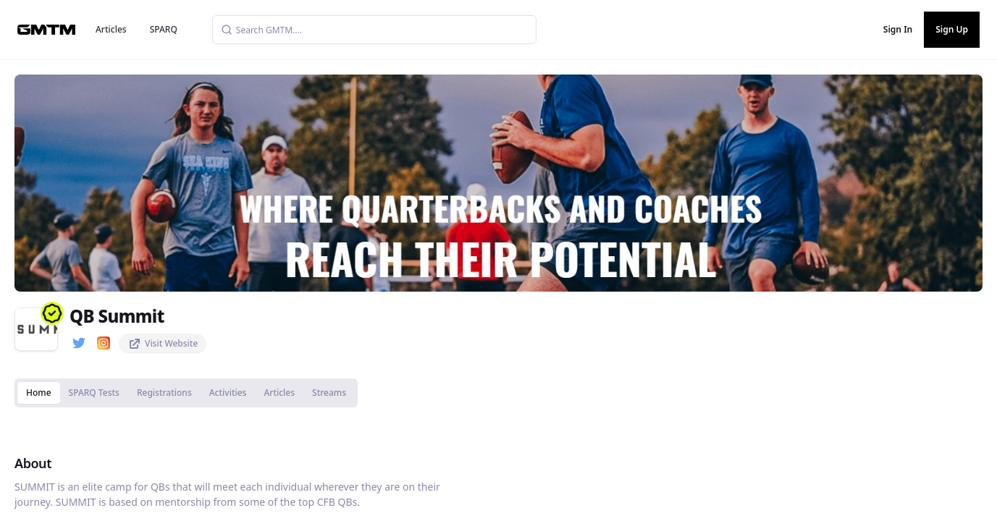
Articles (111, 29)
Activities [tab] (228, 392)
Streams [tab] (329, 392)
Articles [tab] (279, 392)
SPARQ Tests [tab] (94, 392)
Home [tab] (38, 392)
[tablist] (186, 392)
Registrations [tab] (164, 392)
